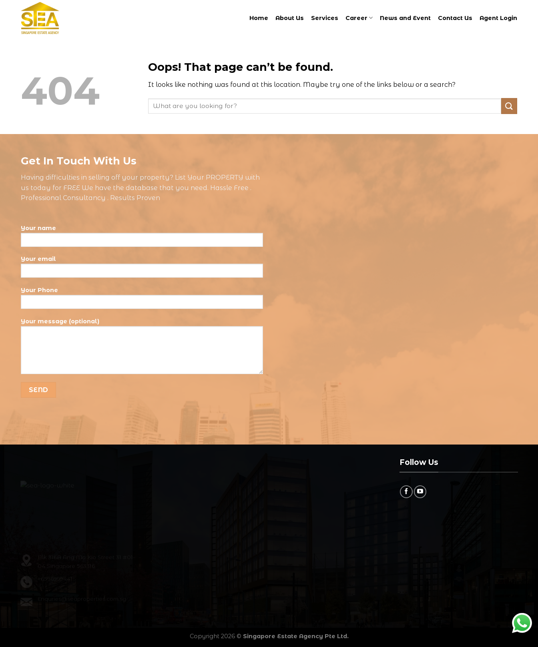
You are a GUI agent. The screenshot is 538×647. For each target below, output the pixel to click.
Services (324, 18)
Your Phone (142, 301)
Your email (142, 270)
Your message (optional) (142, 349)
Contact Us (455, 18)
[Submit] (509, 106)
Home (258, 18)
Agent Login (498, 18)
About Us (289, 18)
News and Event (405, 18)
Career (359, 18)
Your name (142, 238)
